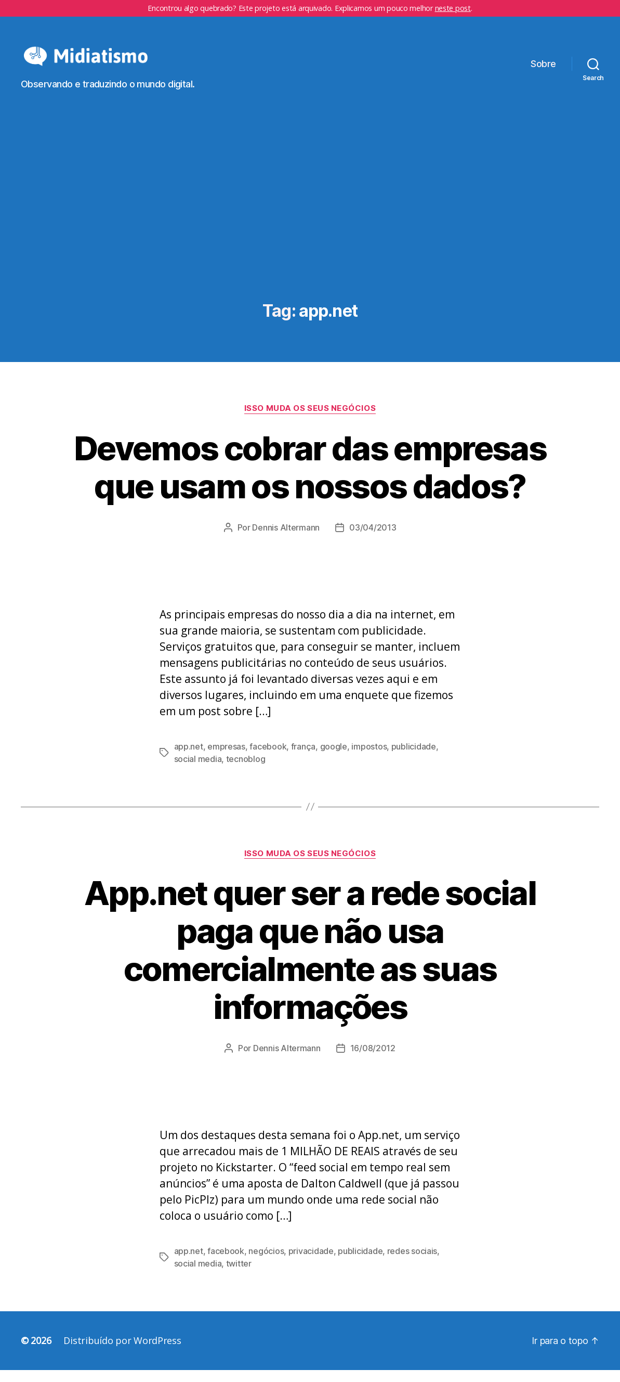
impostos (369, 758)
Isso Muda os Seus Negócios (310, 420)
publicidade (413, 758)
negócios (266, 1263)
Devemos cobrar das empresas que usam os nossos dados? (310, 479)
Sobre (543, 69)
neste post (453, 8)
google (333, 758)
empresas (226, 758)
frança (303, 758)
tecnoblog (246, 771)
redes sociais (412, 1263)
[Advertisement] (310, 235)
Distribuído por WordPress (122, 1352)
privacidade (311, 1263)
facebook (267, 758)
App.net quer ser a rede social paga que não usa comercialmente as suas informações (310, 962)
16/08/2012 (372, 1060)
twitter (239, 1275)
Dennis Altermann (286, 539)
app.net (188, 758)
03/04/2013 (372, 539)
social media (198, 771)
